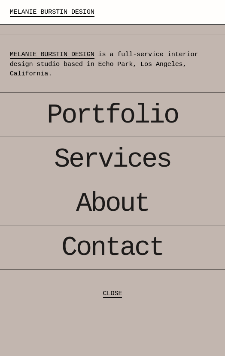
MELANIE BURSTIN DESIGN (52, 54)
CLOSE (112, 293)
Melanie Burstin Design (52, 12)
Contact (112, 248)
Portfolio (112, 115)
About (112, 203)
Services (112, 159)
